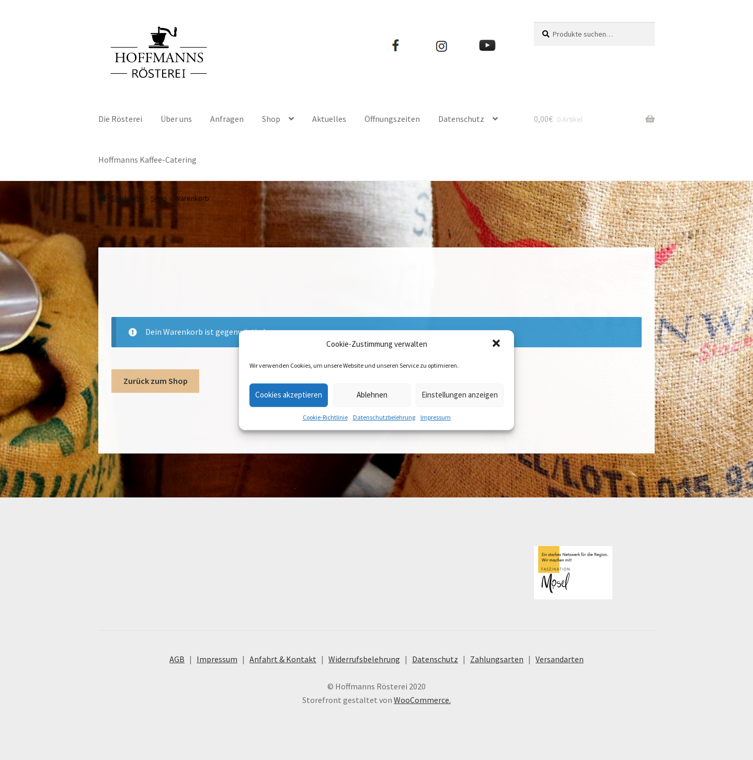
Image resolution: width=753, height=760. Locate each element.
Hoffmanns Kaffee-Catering (147, 159)
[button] (497, 344)
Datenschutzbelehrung (384, 417)
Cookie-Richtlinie (325, 417)
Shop (271, 119)
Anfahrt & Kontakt (282, 659)
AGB (177, 659)
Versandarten (559, 659)
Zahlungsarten (496, 659)
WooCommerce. (422, 700)
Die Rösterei (120, 119)
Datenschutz (461, 119)
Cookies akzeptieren (288, 395)
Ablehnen (372, 395)
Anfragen (227, 119)
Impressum (435, 417)
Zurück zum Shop (155, 381)
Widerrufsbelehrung (364, 659)
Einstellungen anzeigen (459, 395)
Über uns (176, 119)
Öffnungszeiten (392, 119)
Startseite (127, 198)
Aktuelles (329, 119)
